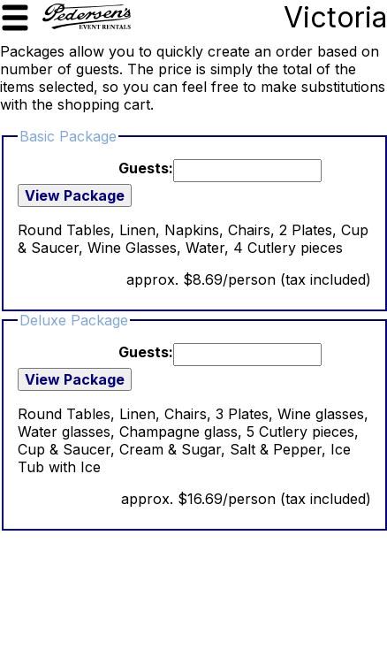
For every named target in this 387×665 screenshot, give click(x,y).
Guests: (145, 168)
